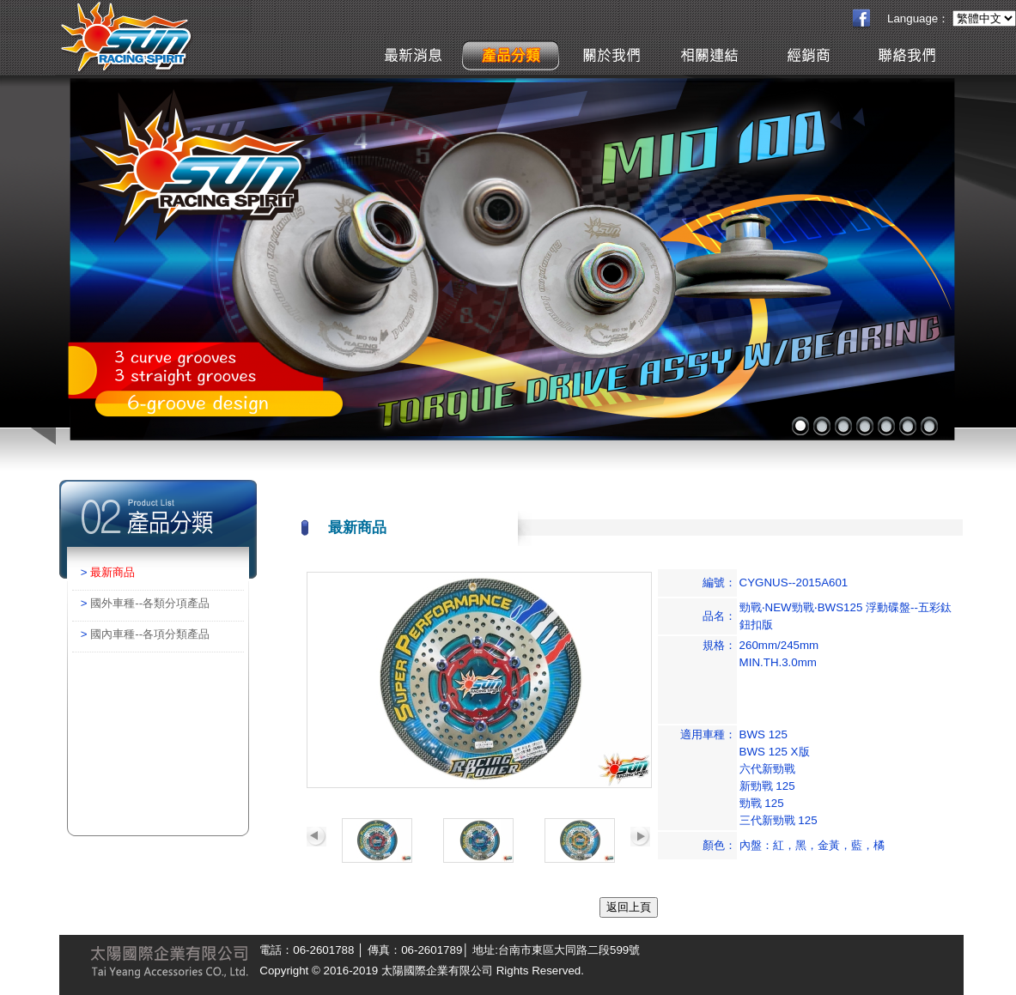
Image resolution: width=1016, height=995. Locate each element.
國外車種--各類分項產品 (150, 603)
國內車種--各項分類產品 (150, 634)
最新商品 (112, 572)
